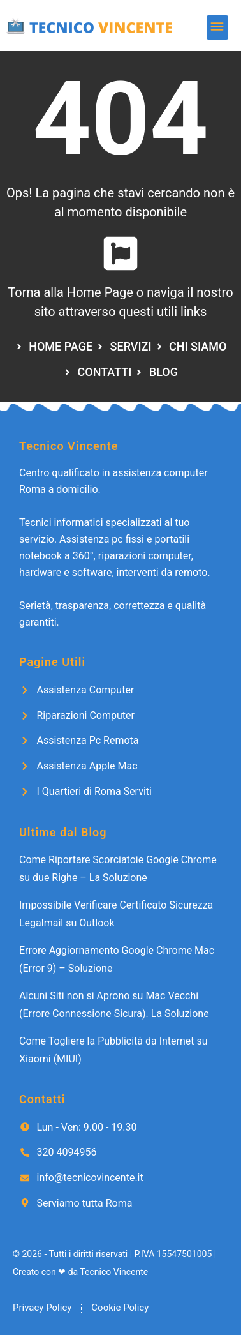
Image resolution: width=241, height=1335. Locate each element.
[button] (218, 27)
